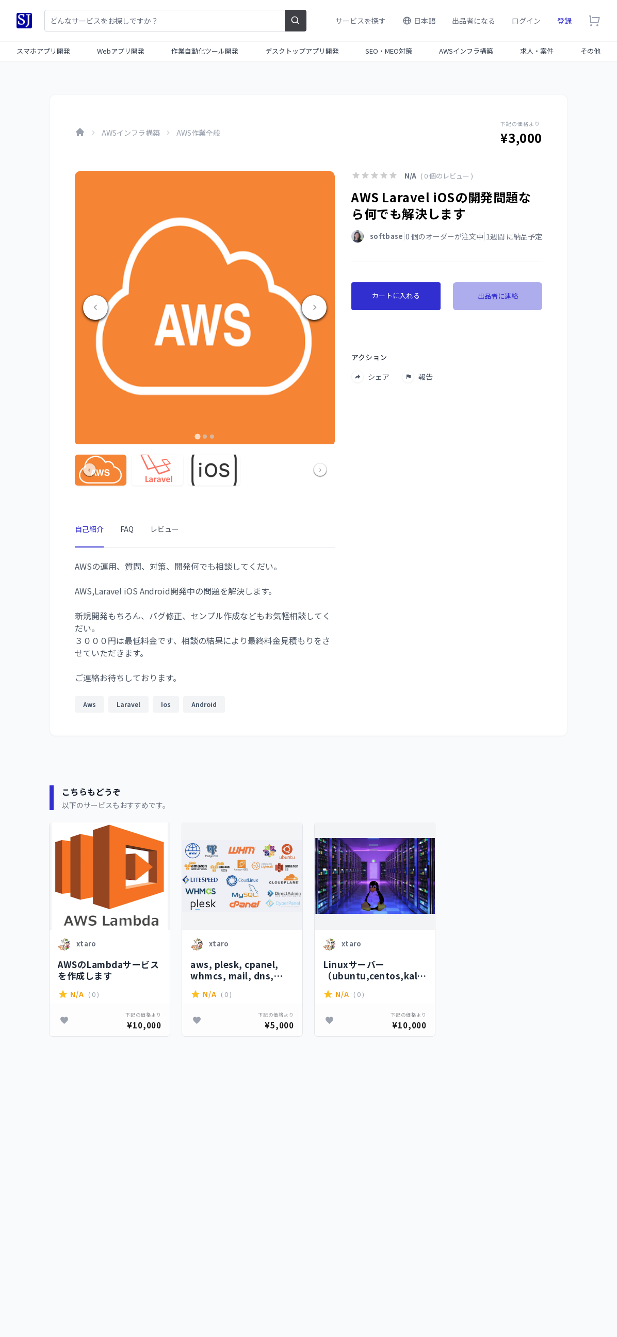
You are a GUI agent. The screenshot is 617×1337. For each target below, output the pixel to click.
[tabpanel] (205, 639)
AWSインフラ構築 (466, 51)
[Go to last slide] (95, 307)
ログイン (526, 20)
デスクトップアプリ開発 (302, 51)
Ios (166, 704)
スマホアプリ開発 (43, 51)
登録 (564, 20)
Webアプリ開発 (120, 51)
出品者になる (473, 20)
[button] (100, 470)
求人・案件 (537, 51)
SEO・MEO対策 (388, 51)
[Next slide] (314, 307)
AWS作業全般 (198, 132)
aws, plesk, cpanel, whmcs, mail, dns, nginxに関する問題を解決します (239, 970)
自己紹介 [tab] (89, 529)
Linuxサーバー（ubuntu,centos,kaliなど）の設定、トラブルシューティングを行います (373, 970)
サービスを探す (360, 20)
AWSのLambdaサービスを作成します (108, 970)
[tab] (197, 436)
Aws (89, 704)
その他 (590, 51)
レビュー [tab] (164, 529)
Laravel (128, 704)
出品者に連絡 (498, 296)
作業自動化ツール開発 (204, 51)
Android (204, 704)
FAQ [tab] (127, 529)
